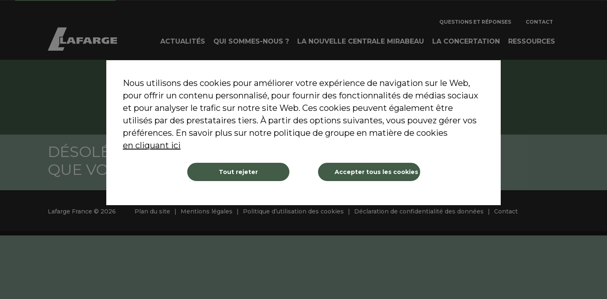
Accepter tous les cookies (376, 177)
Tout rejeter (238, 177)
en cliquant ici (152, 151)
